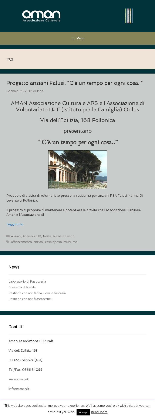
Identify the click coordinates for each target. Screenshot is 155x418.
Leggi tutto (14, 224)
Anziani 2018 (32, 236)
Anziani (16, 236)
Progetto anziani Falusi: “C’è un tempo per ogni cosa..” (74, 83)
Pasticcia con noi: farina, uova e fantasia (37, 293)
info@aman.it (19, 389)
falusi (67, 242)
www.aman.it (18, 379)
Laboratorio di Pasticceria (27, 281)
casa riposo (53, 242)
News (47, 236)
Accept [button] (83, 412)
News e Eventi (63, 236)
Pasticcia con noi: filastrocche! (30, 299)
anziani (38, 242)
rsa (75, 242)
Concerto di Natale (22, 287)
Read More (99, 412)
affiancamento (21, 242)
